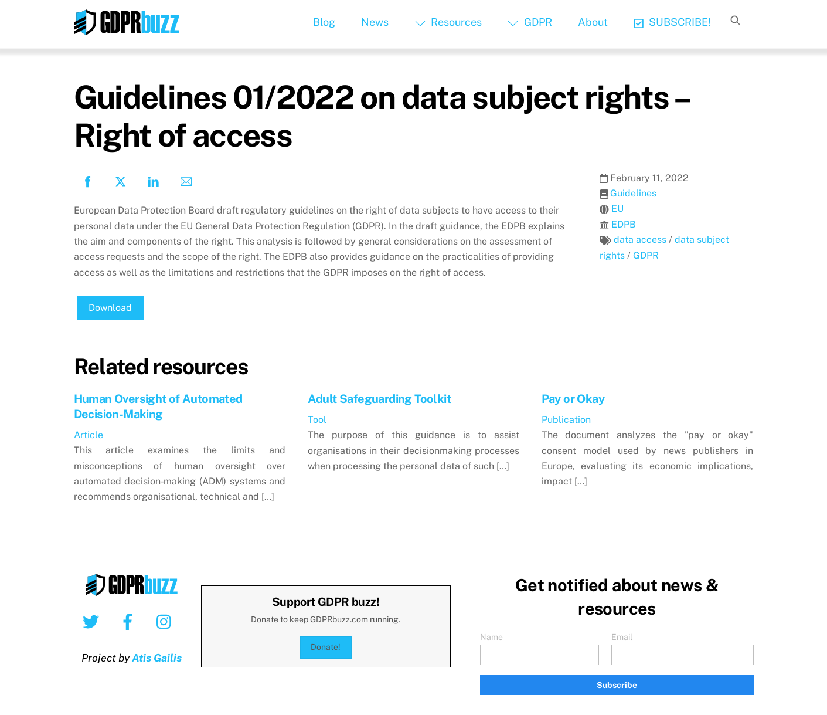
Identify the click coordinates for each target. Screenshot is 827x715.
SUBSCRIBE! (672, 22)
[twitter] (93, 621)
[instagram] (167, 621)
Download (110, 307)
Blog (324, 22)
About (593, 22)
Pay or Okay (573, 399)
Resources (448, 22)
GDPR (530, 22)
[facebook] (130, 621)
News (375, 22)
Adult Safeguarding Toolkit (379, 399)
